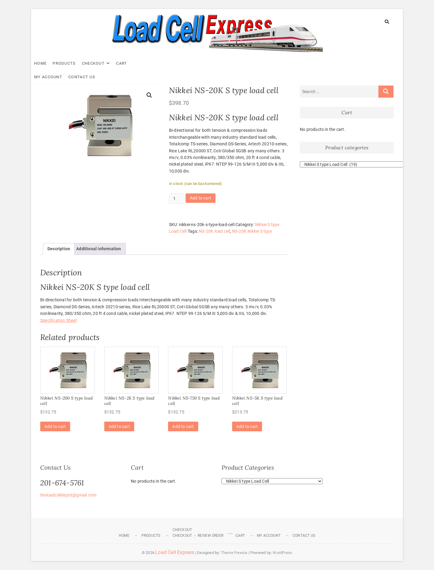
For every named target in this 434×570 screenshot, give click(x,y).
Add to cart (200, 198)
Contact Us (190, 63)
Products (73, 63)
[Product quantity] (176, 198)
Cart (130, 63)
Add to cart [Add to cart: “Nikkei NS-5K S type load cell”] (247, 426)
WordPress (282, 552)
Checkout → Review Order (198, 535)
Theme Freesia (234, 552)
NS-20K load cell (214, 231)
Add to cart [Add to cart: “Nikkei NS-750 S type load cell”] (183, 426)
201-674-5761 (62, 482)
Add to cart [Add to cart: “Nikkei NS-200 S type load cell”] (55, 426)
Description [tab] (58, 248)
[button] (149, 95)
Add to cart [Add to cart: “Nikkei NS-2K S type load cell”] (119, 426)
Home (49, 63)
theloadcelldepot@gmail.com (68, 495)
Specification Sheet (58, 320)
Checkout (102, 63)
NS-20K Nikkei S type (252, 231)
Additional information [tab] (98, 248)
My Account (156, 63)
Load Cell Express (174, 552)
